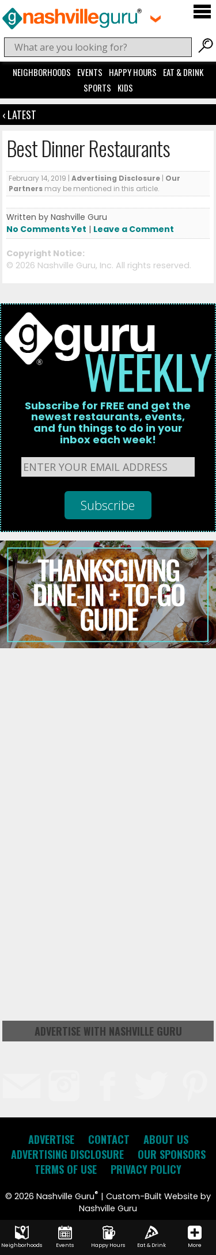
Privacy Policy (146, 1169)
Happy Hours (133, 72)
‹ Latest (19, 114)
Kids (125, 87)
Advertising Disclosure (115, 178)
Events (90, 72)
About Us (165, 1139)
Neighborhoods (42, 72)
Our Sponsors (172, 1154)
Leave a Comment (133, 229)
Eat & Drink (183, 72)
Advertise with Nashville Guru (108, 1031)
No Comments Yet (46, 229)
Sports (97, 87)
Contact (109, 1139)
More (195, 1237)
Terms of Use (66, 1169)
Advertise (51, 1139)
